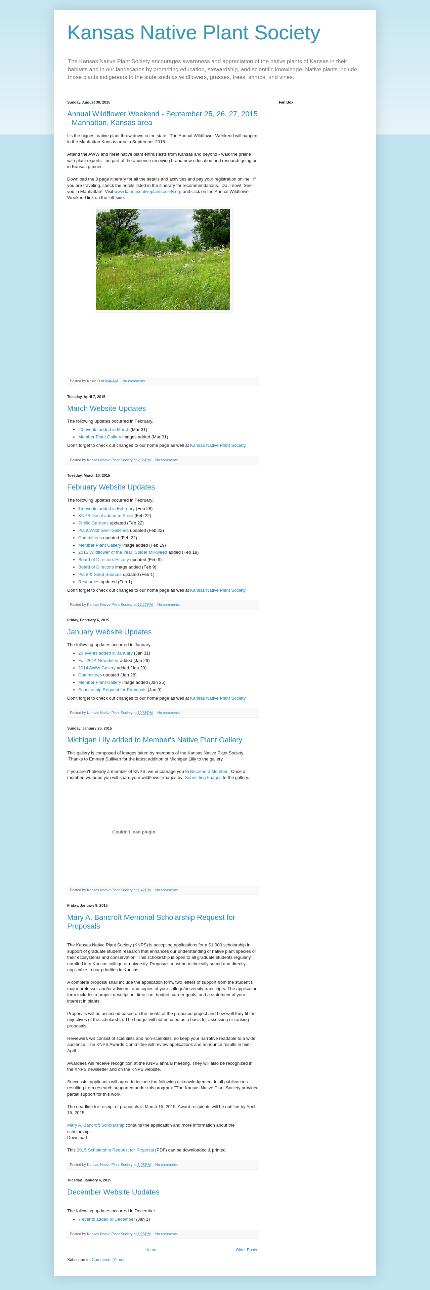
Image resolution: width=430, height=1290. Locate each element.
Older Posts (246, 1250)
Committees (90, 537)
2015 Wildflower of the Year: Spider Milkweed (122, 552)
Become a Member (208, 771)
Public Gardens (93, 522)
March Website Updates (106, 408)
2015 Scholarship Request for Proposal (115, 1149)
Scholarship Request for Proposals (112, 689)
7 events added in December (106, 1219)
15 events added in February (106, 508)
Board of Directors (96, 567)
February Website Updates (111, 487)
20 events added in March (103, 429)
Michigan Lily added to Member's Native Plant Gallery (154, 740)
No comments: (134, 381)
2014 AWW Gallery (97, 667)
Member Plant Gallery (99, 436)
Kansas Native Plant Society (218, 445)
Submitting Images (203, 777)
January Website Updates (109, 632)
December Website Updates (113, 1192)
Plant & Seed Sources (100, 574)
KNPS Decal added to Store (105, 515)
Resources (88, 581)
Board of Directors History (103, 559)
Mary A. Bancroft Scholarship (95, 1125)
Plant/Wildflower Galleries (103, 530)
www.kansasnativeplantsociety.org (148, 191)
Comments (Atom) (108, 1259)
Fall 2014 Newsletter (98, 660)
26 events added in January (105, 653)
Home (150, 1250)
